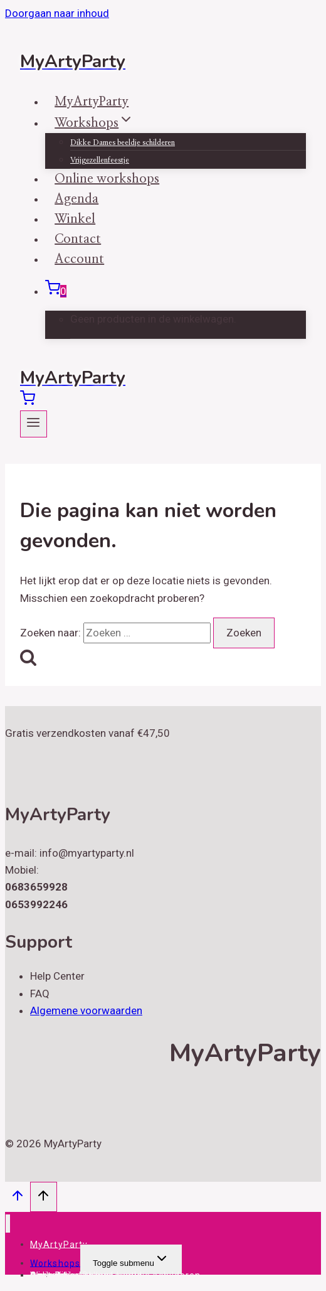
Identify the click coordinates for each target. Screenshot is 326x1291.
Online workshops (71, 1275)
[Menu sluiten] (8, 1223)
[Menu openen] (33, 423)
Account (79, 259)
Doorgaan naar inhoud (57, 13)
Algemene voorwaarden (86, 1010)
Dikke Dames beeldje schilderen (122, 142)
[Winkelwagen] (55, 291)
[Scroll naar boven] (17, 1198)
